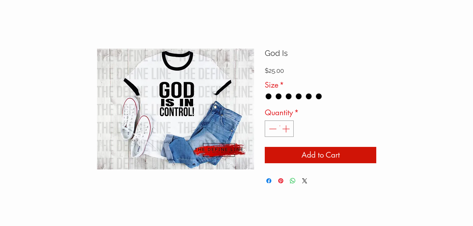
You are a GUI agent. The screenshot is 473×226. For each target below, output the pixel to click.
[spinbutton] (279, 129)
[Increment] (286, 129)
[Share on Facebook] (269, 181)
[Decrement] (272, 129)
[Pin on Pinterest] (281, 181)
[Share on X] (304, 181)
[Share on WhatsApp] (292, 181)
